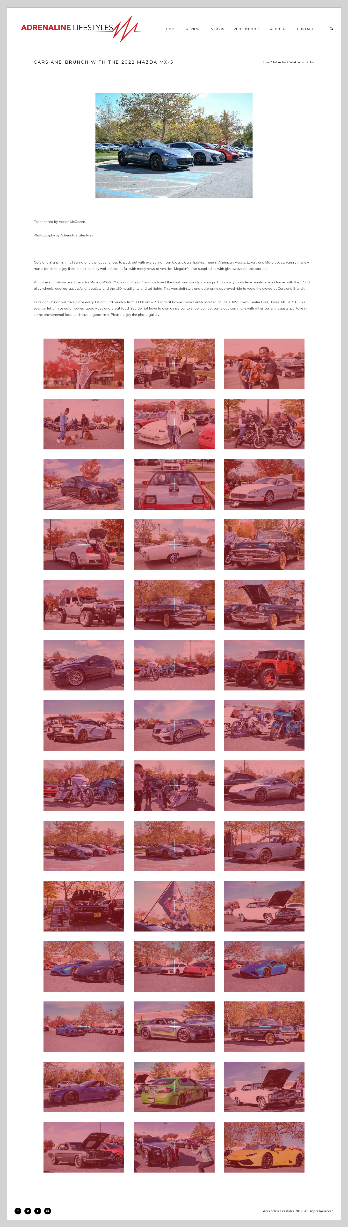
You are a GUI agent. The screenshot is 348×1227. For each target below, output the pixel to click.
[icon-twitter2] (29, 1211)
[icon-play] (39, 1211)
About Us (278, 29)
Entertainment (297, 62)
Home (171, 29)
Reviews (194, 29)
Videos (217, 29)
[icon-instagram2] (47, 1211)
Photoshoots (247, 29)
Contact (305, 29)
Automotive (279, 62)
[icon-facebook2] (19, 1211)
